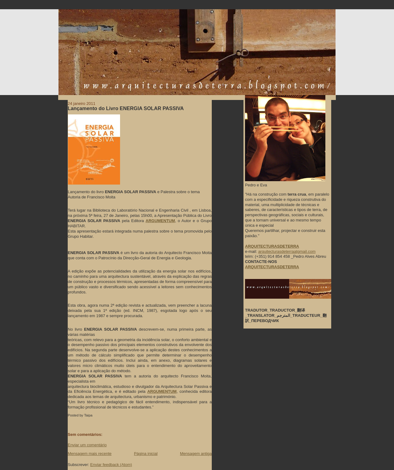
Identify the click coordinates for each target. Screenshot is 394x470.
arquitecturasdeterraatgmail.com (287, 251)
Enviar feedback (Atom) (111, 464)
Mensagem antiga (196, 453)
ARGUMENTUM (160, 220)
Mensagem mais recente (89, 453)
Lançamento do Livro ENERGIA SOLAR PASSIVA (126, 108)
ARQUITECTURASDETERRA (272, 267)
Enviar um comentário (87, 445)
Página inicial (146, 453)
